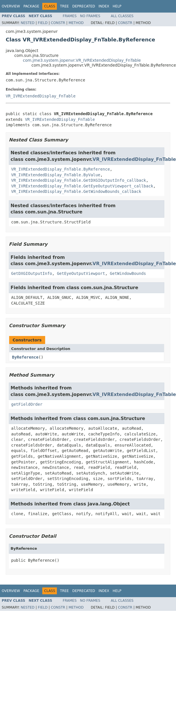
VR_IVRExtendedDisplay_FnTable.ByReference (60, 169)
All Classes (122, 16)
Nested (27, 23)
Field (42, 23)
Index (104, 6)
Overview (11, 6)
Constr (58, 23)
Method (76, 23)
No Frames (90, 16)
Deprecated (83, 6)
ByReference (25, 357)
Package (31, 6)
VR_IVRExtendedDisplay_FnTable (40, 96)
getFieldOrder (27, 404)
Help (117, 6)
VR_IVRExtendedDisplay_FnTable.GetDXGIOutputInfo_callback (78, 180)
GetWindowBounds (128, 273)
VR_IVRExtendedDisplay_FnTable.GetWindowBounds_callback (76, 191)
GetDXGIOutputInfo (31, 273)
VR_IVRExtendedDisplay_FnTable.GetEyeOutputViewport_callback (82, 186)
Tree (64, 6)
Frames (70, 16)
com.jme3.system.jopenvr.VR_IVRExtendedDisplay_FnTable (82, 60)
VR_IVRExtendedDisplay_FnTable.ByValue (55, 175)
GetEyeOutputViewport (81, 273)
